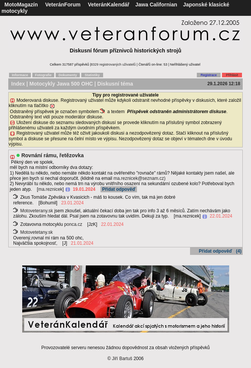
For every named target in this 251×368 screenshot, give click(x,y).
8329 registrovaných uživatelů (113, 64)
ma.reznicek (50, 189)
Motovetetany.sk (36, 232)
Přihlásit (232, 75)
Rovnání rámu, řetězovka (52, 155)
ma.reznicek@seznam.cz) (139, 178)
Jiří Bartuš (122, 358)
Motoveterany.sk (36, 210)
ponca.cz (73, 224)
